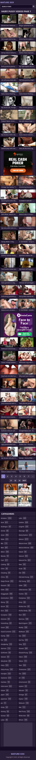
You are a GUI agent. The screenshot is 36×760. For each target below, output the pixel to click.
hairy (5, 665)
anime (5, 530)
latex (4, 719)
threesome (25, 669)
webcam (24, 703)
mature (24, 539)
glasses (5, 656)
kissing (5, 711)
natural (23, 556)
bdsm (5, 551)
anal (4, 522)
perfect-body (25, 610)
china (4, 577)
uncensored (25, 682)
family (5, 635)
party (22, 602)
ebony (5, 602)
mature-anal (25, 543)
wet (22, 707)
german (6, 648)
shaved (23, 648)
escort (5, 606)
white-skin (24, 715)
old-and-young (26, 577)
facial (5, 627)
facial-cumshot (8, 631)
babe (5, 539)
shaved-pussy (25, 652)
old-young (24, 581)
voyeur (23, 698)
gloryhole (6, 661)
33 (19, 480)
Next (24, 480)
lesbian (23, 522)
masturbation (25, 535)
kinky (4, 707)
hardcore (6, 677)
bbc (4, 543)
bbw (4, 547)
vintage (23, 694)
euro (4, 610)
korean (5, 715)
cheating (6, 572)
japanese (6, 698)
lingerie (24, 526)
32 (15, 480)
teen (22, 665)
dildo (5, 589)
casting (5, 564)
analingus (6, 526)
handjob (6, 673)
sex (22, 635)
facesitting (6, 623)
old (22, 572)
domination (7, 598)
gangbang (6, 644)
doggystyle (7, 593)
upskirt (23, 686)
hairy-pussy (7, 669)
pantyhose (24, 598)
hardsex (5, 682)
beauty (5, 556)
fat (4, 640)
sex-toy (23, 640)
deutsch (5, 585)
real (22, 614)
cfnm (4, 568)
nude (22, 568)
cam (4, 560)
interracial (6, 686)
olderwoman (25, 589)
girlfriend (6, 652)
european (6, 614)
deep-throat (7, 581)
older (23, 585)
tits (22, 673)
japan (5, 694)
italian (5, 690)
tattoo (23, 661)
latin (22, 518)
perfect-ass (24, 606)
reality (23, 627)
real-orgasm (25, 623)
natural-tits (25, 560)
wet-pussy (24, 711)
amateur (6, 518)
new (22, 564)
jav (3, 703)
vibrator (23, 690)
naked (23, 551)
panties (23, 593)
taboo (23, 656)
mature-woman (26, 547)
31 (11, 480)
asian (5, 535)
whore (23, 719)
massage (23, 530)
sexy (22, 644)
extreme (5, 619)
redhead (24, 631)
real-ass (24, 619)
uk (22, 677)
